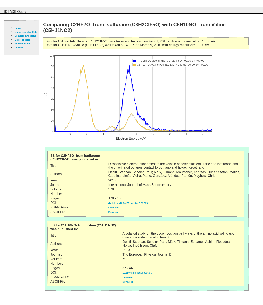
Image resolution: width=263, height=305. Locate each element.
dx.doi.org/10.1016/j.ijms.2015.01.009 (128, 203)
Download (113, 207)
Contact (19, 47)
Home (18, 28)
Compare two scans (25, 36)
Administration (23, 43)
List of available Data (26, 32)
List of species (22, 40)
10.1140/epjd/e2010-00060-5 (137, 273)
